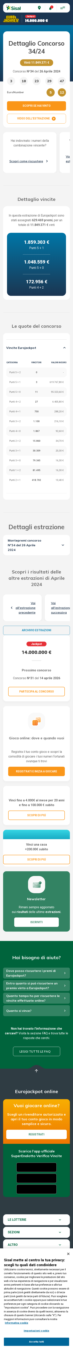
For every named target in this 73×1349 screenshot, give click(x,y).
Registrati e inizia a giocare (36, 771)
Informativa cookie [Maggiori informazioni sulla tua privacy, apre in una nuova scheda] (16, 1322)
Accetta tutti (36, 1341)
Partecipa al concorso (36, 691)
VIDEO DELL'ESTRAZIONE (36, 118)
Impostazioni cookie (36, 1330)
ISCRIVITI (36, 949)
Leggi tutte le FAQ (35, 1079)
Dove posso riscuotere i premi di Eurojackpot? (31, 1000)
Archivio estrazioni (36, 630)
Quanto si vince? (19, 1038)
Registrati (36, 1161)
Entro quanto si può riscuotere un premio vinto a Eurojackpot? (32, 1013)
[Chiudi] (68, 1254)
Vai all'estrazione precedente (25, 607)
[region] (36, 1298)
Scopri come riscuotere (26, 161)
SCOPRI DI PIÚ (36, 832)
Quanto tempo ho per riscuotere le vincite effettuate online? (33, 1025)
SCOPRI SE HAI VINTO (37, 105)
